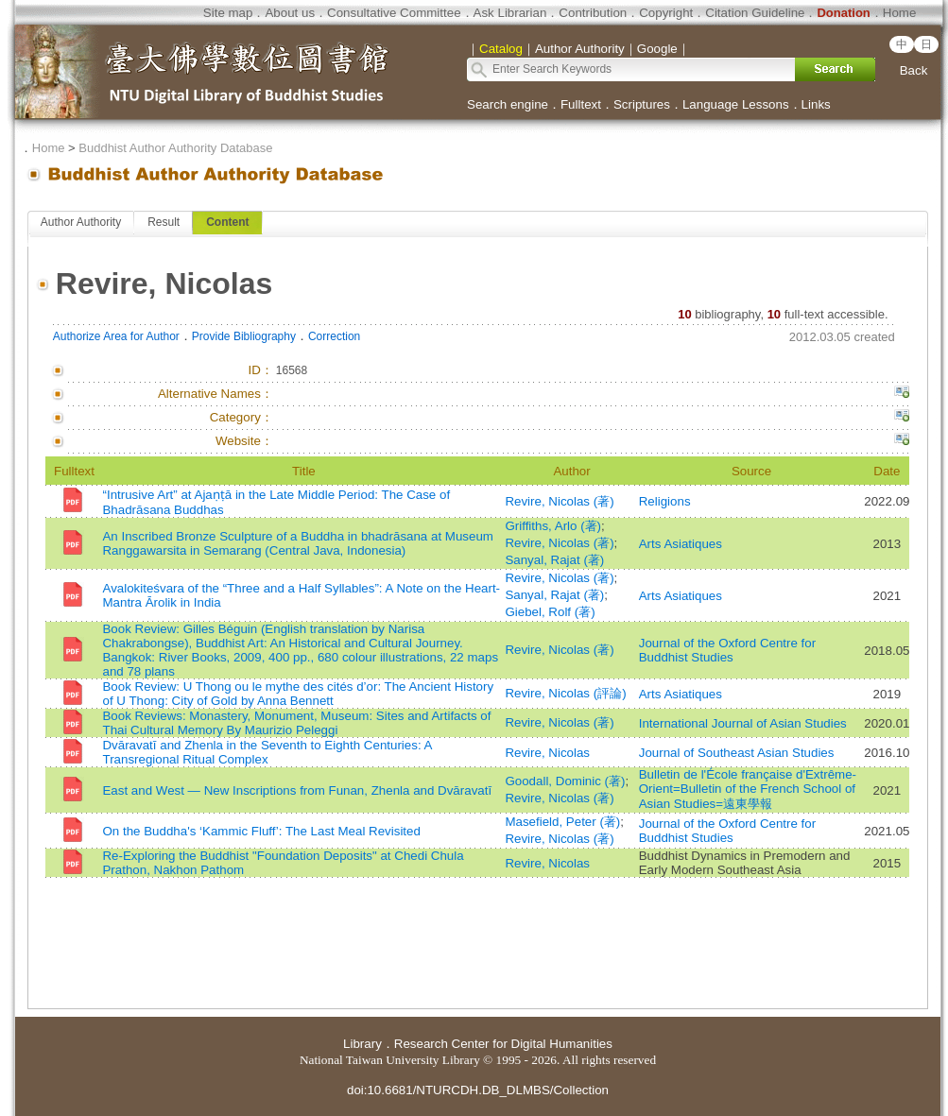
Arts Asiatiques (680, 544)
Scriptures (641, 104)
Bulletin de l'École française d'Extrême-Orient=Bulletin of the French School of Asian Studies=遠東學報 (747, 789)
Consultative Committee (393, 13)
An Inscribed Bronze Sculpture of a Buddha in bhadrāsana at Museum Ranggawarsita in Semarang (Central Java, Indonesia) (297, 543)
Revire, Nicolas (547, 753)
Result (163, 222)
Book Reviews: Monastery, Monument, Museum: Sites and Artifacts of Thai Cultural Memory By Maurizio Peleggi (296, 723)
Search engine (507, 104)
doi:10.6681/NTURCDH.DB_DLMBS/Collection (478, 1090)
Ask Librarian (510, 13)
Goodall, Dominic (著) (565, 781)
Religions (665, 501)
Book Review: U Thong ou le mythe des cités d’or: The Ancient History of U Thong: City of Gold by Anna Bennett (297, 693)
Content (227, 222)
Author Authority (81, 222)
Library (362, 1044)
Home (900, 13)
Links (816, 104)
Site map (228, 13)
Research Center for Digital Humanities (503, 1044)
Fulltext (580, 104)
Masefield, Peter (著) (562, 822)
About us (290, 13)
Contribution (593, 13)
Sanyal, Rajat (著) (554, 560)
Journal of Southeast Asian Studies (737, 753)
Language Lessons (735, 104)
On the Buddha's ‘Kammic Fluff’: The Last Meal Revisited (261, 831)
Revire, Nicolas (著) (559, 501)
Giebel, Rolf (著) (550, 612)
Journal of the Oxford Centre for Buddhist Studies (727, 650)
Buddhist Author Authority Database (175, 148)
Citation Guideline (754, 13)
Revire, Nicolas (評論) (565, 693)
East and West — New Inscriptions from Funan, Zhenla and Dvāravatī (296, 790)
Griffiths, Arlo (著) (553, 526)
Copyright (666, 13)
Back (914, 70)
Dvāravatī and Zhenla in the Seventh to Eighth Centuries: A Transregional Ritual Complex (266, 752)
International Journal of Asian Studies (743, 723)
